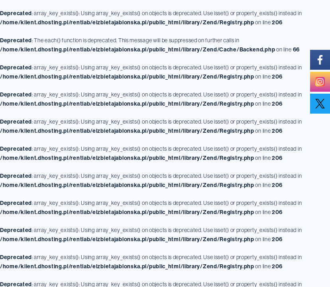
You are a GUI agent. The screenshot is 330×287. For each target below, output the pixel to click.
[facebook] (320, 60)
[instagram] (320, 82)
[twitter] (320, 104)
